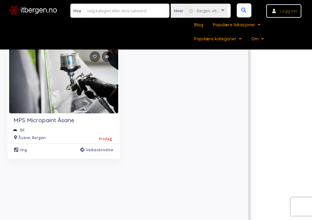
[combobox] (199, 11)
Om (255, 39)
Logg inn (288, 11)
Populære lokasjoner (234, 25)
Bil (22, 130)
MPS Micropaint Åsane (43, 120)
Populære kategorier (215, 39)
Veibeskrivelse (96, 149)
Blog (198, 25)
